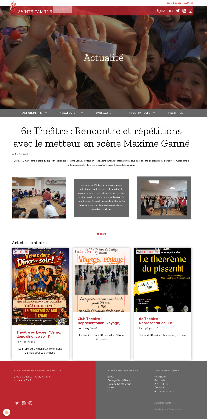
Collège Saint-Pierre (118, 380)
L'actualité (103, 113)
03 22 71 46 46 (22, 380)
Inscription (175, 113)
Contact (159, 387)
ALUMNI (188, 3)
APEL (157, 384)
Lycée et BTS (23, 252)
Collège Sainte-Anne (89, 252)
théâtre (101, 233)
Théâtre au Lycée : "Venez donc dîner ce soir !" (38, 334)
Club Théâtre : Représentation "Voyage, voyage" (99, 321)
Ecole (110, 376)
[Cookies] (6, 412)
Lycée (110, 387)
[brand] (31, 11)
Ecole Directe (174, 3)
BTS (109, 391)
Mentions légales (164, 391)
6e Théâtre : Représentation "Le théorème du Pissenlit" (158, 321)
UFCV (164, 384)
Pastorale (159, 380)
